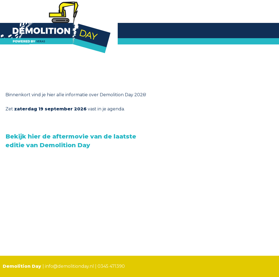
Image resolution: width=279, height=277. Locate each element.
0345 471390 (111, 266)
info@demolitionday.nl (69, 266)
